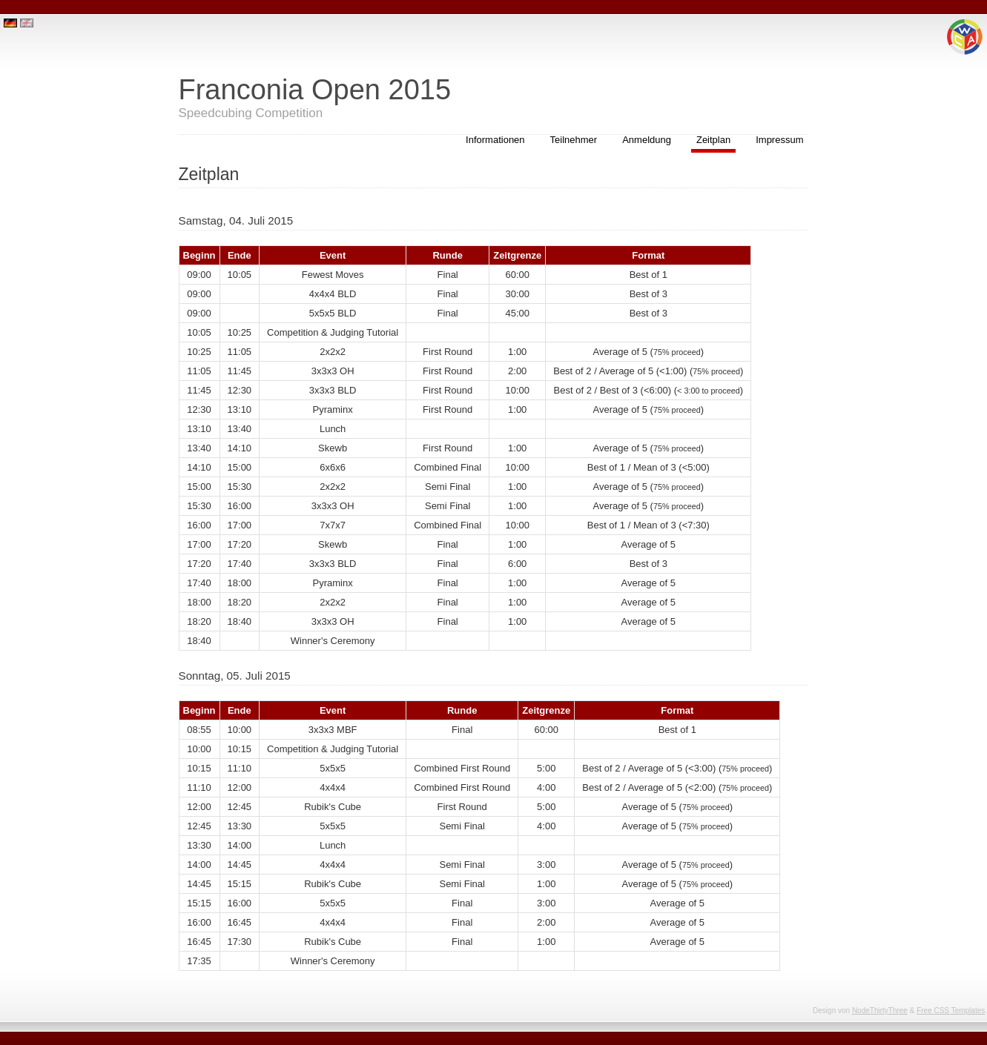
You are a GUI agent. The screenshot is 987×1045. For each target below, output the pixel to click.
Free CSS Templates (951, 1010)
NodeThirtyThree (880, 1010)
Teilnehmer (574, 139)
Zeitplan (713, 139)
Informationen (495, 139)
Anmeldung (646, 139)
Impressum (779, 139)
